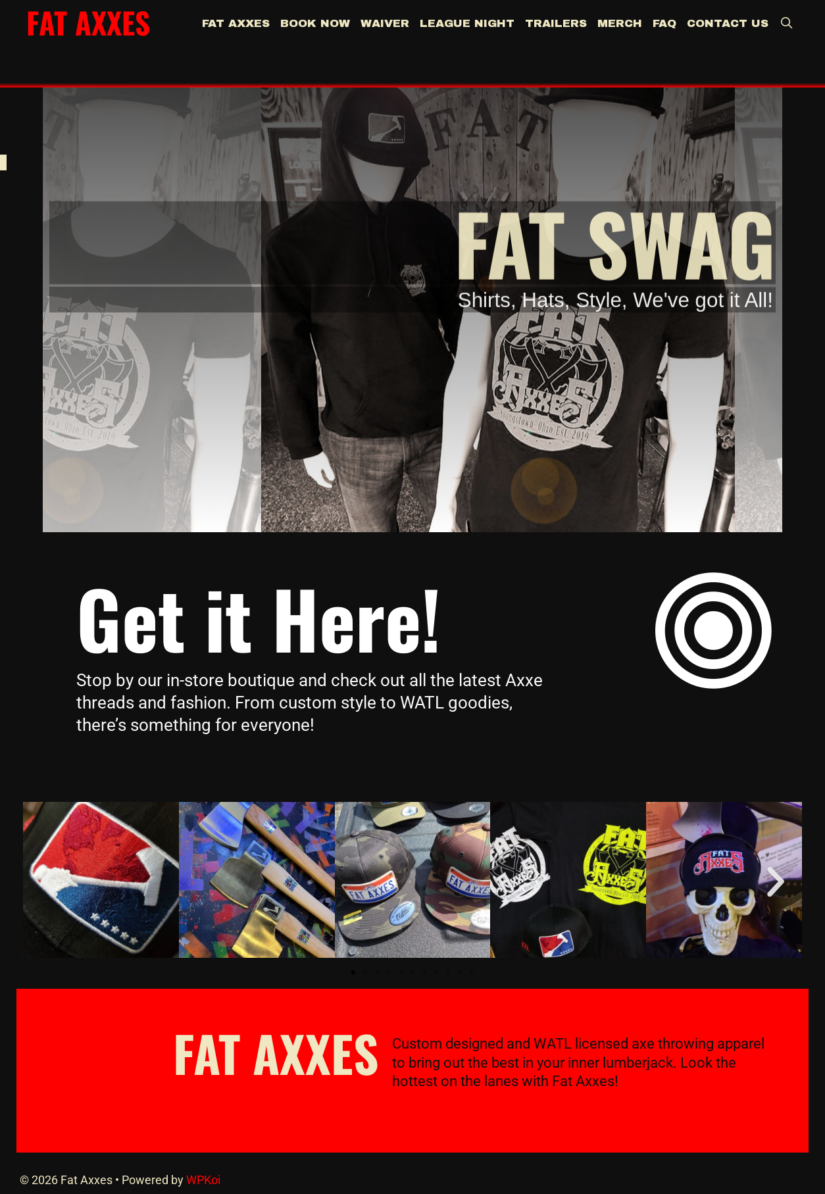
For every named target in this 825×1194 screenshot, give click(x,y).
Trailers (556, 23)
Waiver (385, 23)
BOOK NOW (315, 23)
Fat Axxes (88, 22)
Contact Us (727, 23)
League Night (467, 23)
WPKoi (203, 1180)
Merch (619, 23)
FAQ (664, 23)
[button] (49, 882)
